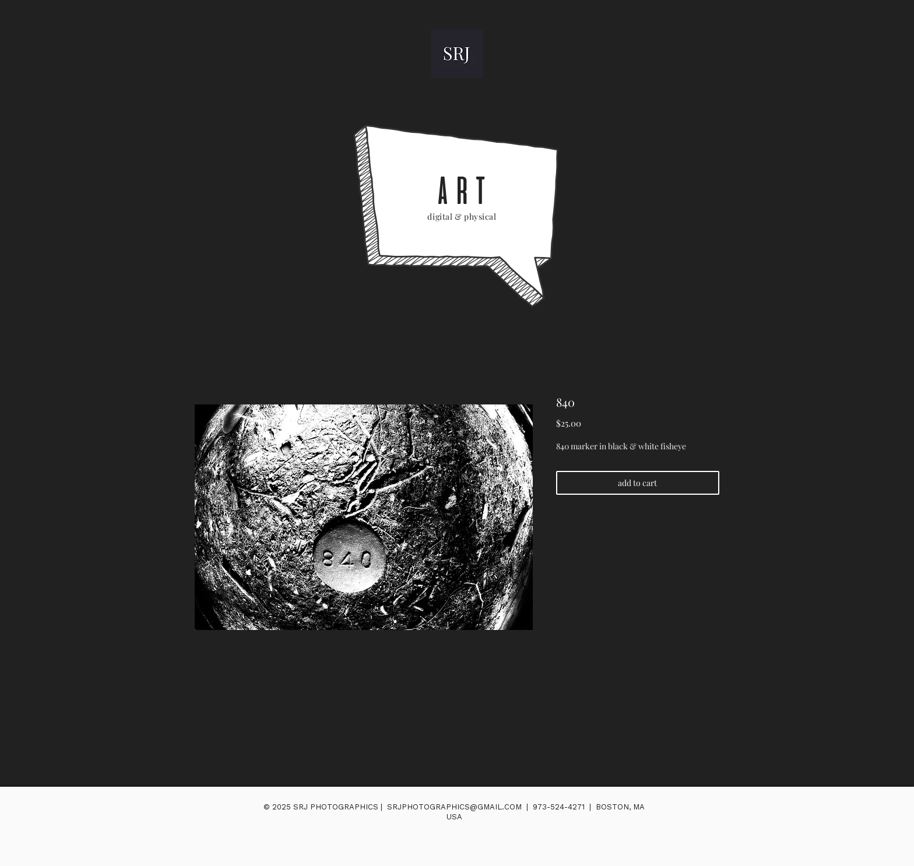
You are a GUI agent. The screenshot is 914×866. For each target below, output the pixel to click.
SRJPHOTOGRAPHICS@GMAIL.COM (454, 806)
